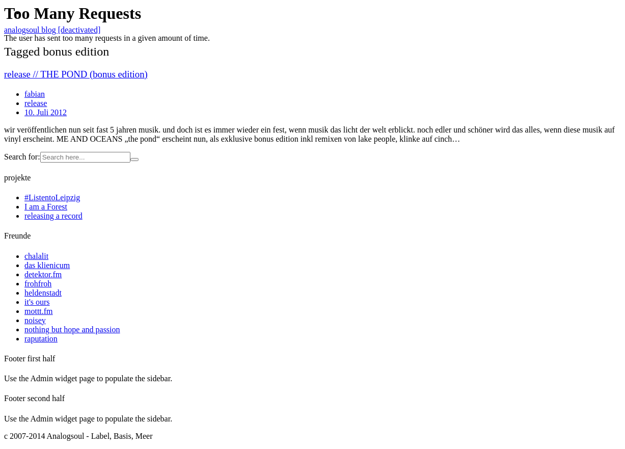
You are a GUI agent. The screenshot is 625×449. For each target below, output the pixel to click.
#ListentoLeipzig (52, 197)
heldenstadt (43, 292)
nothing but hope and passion (72, 329)
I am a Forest (45, 206)
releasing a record (53, 216)
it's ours (37, 302)
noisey (35, 320)
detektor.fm (43, 274)
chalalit (36, 256)
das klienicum (47, 265)
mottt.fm (38, 311)
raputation (41, 338)
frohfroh (37, 283)
